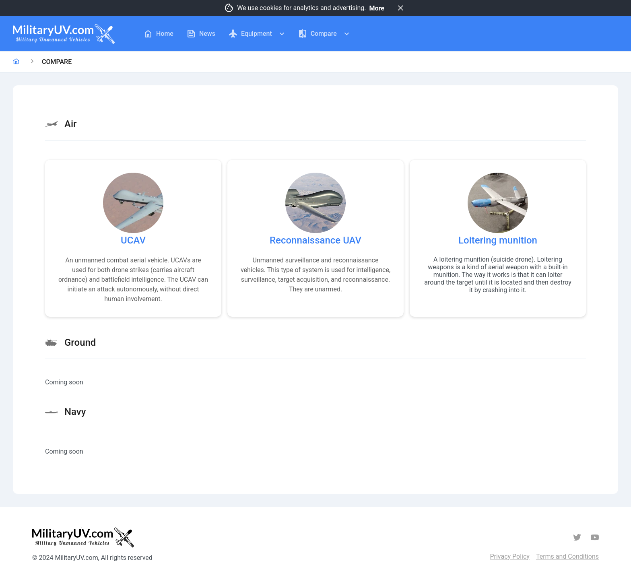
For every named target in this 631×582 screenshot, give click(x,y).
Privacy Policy (510, 556)
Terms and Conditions (567, 556)
